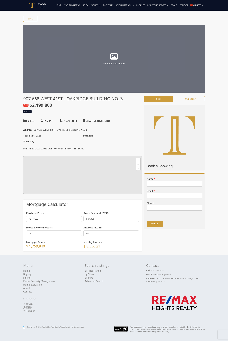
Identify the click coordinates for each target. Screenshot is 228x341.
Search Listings (123, 5)
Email (151, 191)
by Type (89, 277)
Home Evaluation (32, 284)
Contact (184, 5)
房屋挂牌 (28, 307)
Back (30, 19)
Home (58, 5)
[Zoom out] (138, 164)
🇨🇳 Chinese (195, 5)
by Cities (89, 274)
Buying (27, 274)
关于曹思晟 (29, 311)
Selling (27, 277)
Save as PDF (190, 99)
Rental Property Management (39, 281)
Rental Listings (90, 5)
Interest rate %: (92, 227)
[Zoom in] (138, 160)
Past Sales (108, 5)
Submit (154, 223)
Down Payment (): (96, 213)
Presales (140, 5)
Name (151, 179)
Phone (150, 203)
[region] (82, 175)
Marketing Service (156, 5)
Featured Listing (72, 5)
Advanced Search (94, 281)
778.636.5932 (157, 270)
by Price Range (93, 270)
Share (158, 99)
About (174, 5)
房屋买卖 (28, 304)
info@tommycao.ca (162, 274)
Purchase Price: (35, 213)
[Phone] (174, 208)
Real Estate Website (59, 327)
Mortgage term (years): (39, 227)
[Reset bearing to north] (138, 168)
